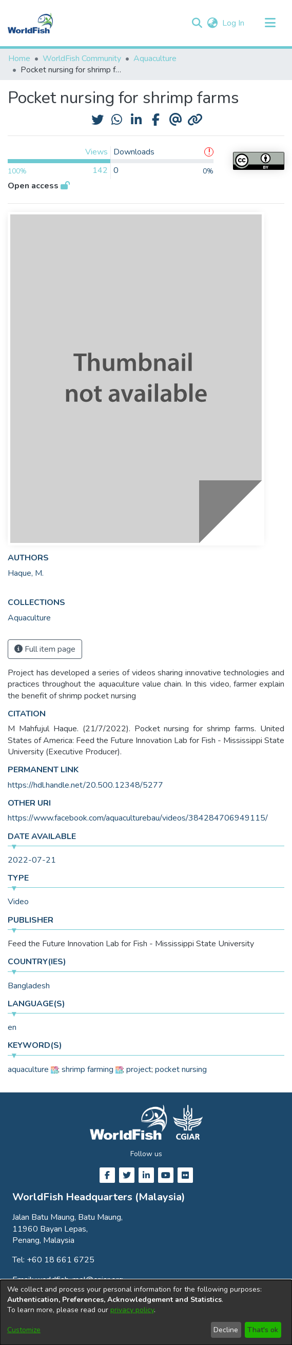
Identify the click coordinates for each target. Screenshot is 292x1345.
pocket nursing (181, 1069)
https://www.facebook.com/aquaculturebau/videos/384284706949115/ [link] (138, 818)
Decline (225, 1330)
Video (18, 901)
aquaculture (28, 1069)
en (12, 1027)
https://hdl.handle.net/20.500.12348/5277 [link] (85, 785)
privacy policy (132, 1310)
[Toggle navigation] (270, 23)
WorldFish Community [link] (82, 58)
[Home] (30, 23)
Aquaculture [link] (155, 58)
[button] (196, 23)
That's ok (262, 1330)
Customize (24, 1330)
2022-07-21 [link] (32, 860)
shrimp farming (87, 1069)
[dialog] (146, 1312)
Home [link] (19, 58)
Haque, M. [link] (26, 573)
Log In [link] (233, 23)
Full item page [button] (44, 649)
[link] (29, 617)
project (138, 1069)
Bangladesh (29, 985)
